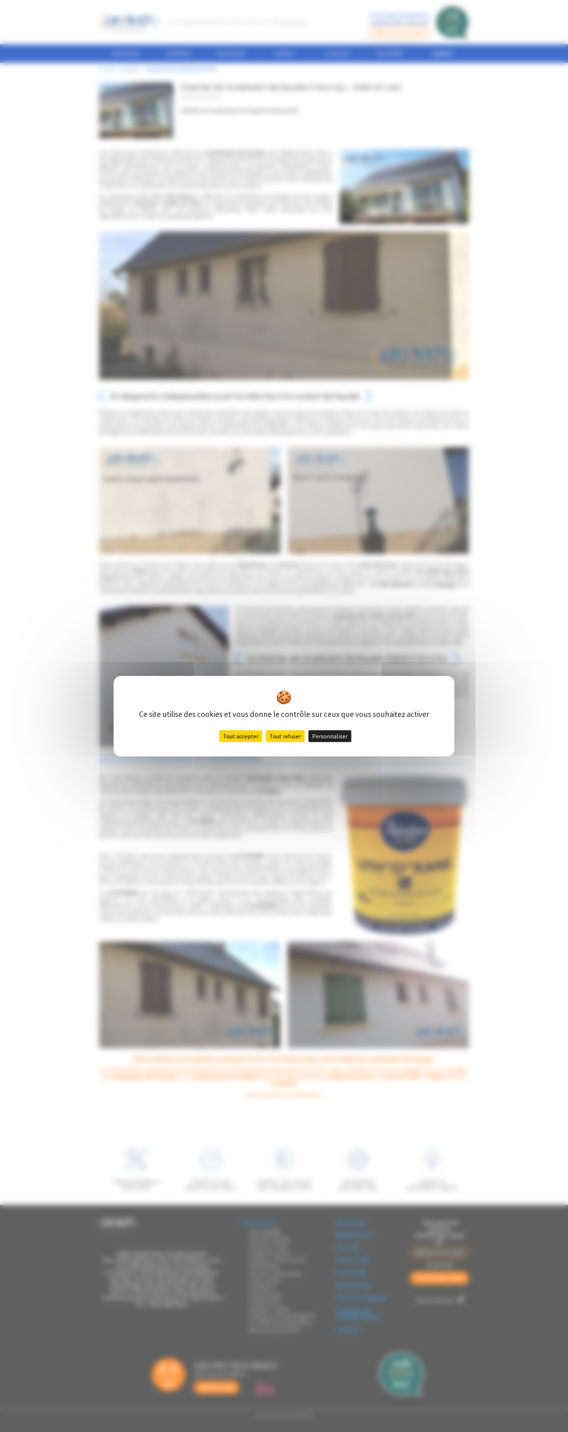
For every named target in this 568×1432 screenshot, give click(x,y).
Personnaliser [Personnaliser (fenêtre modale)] (330, 736)
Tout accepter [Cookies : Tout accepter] (240, 736)
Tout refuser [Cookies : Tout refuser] (285, 736)
